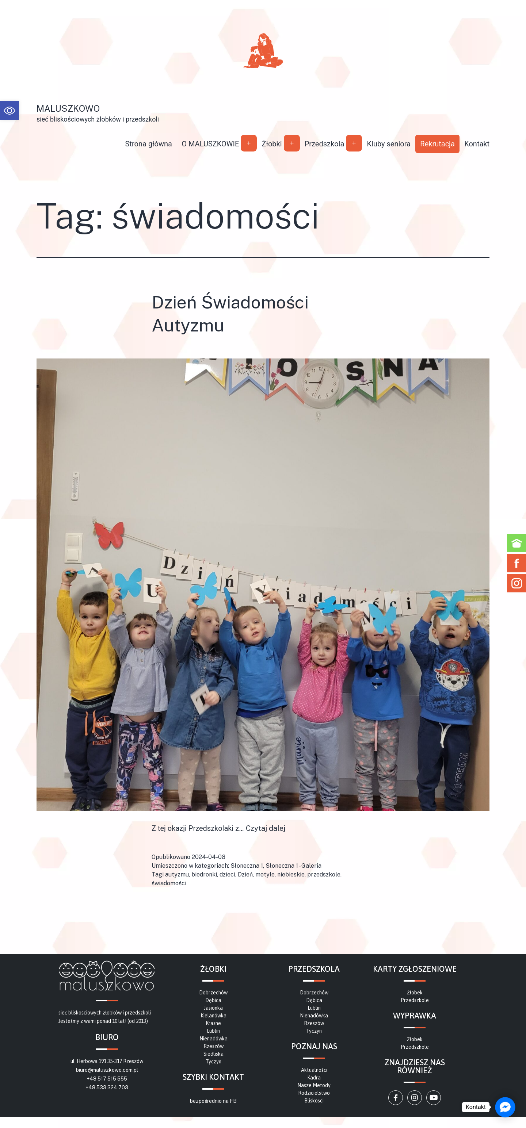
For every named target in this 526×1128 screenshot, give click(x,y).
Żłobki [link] (272, 143)
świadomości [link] (169, 883)
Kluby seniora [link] (389, 143)
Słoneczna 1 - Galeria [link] (293, 865)
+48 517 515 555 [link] (107, 1079)
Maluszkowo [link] (68, 108)
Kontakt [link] (476, 143)
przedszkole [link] (323, 874)
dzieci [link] (227, 874)
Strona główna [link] (148, 143)
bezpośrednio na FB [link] (213, 1101)
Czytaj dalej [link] (265, 828)
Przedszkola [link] (324, 143)
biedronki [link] (204, 874)
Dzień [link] (245, 874)
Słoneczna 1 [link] (246, 865)
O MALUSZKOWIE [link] (210, 143)
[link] (9, 110)
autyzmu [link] (177, 874)
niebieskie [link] (291, 874)
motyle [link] (265, 874)
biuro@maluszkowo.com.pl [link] (107, 1070)
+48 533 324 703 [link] (106, 1087)
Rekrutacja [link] (437, 143)
